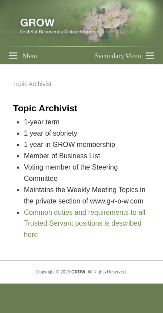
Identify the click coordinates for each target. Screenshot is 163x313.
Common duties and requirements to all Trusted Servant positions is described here (84, 224)
